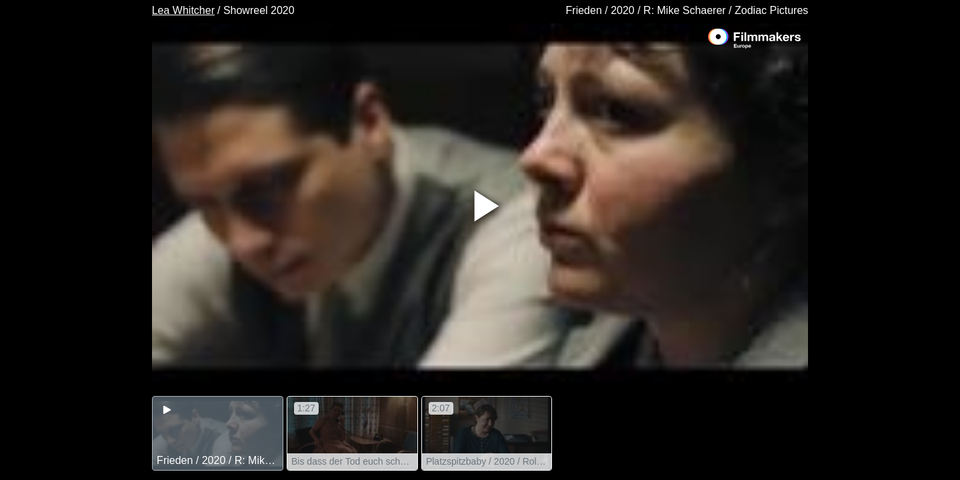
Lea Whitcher (183, 10)
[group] (217, 433)
